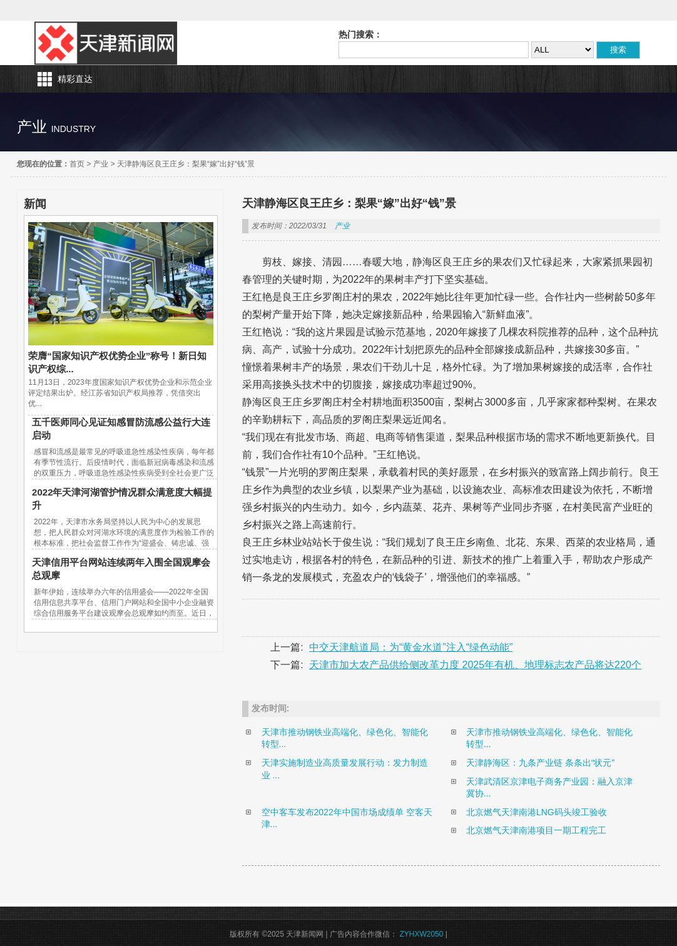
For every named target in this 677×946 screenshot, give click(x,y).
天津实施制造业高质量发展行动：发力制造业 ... (345, 769)
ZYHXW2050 (422, 934)
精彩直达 (75, 79)
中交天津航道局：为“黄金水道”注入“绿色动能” (410, 647)
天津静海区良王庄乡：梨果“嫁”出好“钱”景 (186, 164)
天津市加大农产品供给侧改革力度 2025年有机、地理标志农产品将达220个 (475, 664)
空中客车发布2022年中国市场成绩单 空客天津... (347, 818)
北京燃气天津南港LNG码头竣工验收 (536, 812)
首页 (76, 164)
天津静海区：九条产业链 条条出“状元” (540, 763)
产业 (100, 164)
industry (73, 129)
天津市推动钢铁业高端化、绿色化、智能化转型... (345, 738)
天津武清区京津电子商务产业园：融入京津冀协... (549, 787)
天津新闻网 (106, 43)
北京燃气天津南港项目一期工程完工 (536, 830)
